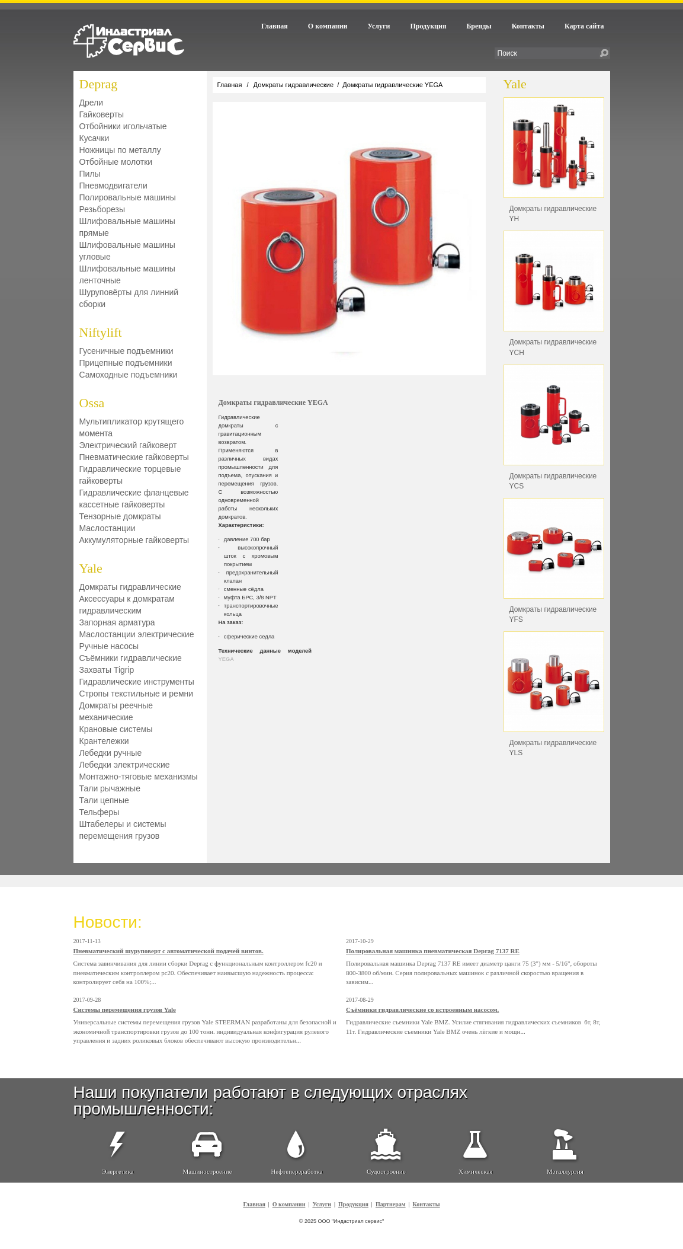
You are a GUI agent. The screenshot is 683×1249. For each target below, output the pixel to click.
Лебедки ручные (110, 753)
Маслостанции (107, 528)
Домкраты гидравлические (130, 587)
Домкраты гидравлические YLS (553, 748)
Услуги (379, 26)
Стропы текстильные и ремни (136, 693)
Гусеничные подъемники (126, 351)
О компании (328, 26)
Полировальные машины (127, 197)
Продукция (428, 26)
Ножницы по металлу (120, 150)
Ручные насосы (109, 646)
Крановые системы (116, 729)
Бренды (478, 26)
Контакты (528, 26)
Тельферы (99, 812)
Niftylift (100, 332)
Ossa (92, 402)
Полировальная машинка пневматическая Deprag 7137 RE (433, 950)
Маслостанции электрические (136, 634)
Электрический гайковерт (128, 445)
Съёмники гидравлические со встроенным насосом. (422, 1009)
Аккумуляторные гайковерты (134, 540)
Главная (274, 26)
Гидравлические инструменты (136, 681)
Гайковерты (101, 114)
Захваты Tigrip (106, 670)
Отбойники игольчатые (123, 126)
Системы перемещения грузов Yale (124, 1009)
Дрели (91, 102)
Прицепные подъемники (125, 363)
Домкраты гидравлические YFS (553, 614)
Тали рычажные (109, 788)
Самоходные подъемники (128, 374)
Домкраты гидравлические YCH (553, 347)
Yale (90, 568)
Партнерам (391, 1204)
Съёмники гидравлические (130, 658)
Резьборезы (102, 209)
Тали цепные (104, 800)
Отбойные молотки (116, 162)
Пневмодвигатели (113, 185)
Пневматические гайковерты (134, 457)
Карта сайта (584, 26)
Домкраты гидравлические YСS (553, 481)
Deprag (98, 83)
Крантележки (104, 741)
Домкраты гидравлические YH (553, 214)
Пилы (90, 173)
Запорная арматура (117, 622)
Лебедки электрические (124, 764)
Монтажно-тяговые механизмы (138, 776)
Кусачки (94, 138)
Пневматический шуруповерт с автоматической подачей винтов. (168, 950)
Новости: (107, 922)
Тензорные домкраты (120, 516)
